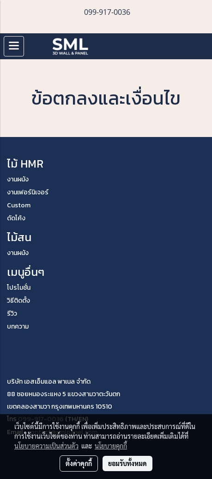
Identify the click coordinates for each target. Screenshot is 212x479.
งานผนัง (18, 179)
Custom (18, 205)
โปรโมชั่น (18, 287)
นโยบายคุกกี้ (111, 446)
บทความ (18, 326)
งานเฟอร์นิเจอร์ (27, 192)
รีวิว (12, 313)
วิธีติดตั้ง (18, 300)
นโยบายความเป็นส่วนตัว (46, 446)
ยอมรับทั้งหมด (127, 463)
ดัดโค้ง (16, 218)
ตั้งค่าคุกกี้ (79, 463)
